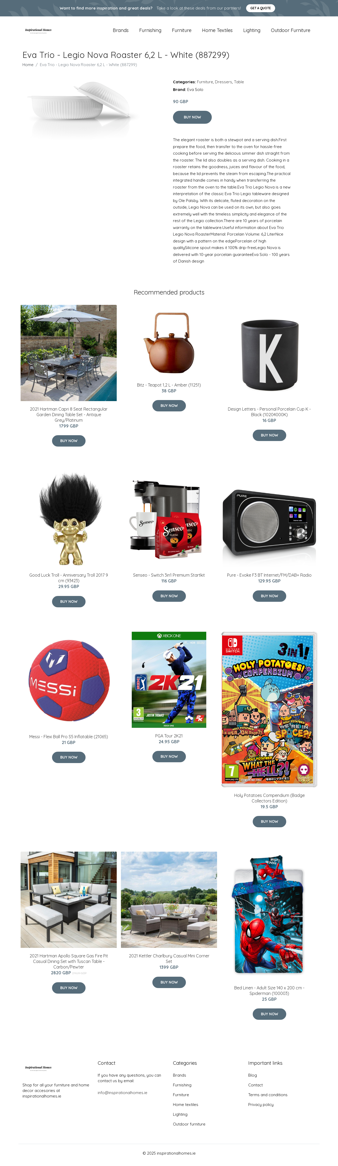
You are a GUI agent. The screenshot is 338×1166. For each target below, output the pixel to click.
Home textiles (217, 32)
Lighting (251, 32)
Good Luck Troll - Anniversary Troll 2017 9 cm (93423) (68, 581)
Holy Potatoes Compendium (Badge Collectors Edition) (269, 801)
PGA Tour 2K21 (169, 739)
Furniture (181, 32)
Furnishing (150, 32)
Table (239, 85)
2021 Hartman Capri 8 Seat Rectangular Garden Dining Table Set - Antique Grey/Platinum (68, 418)
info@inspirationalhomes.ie (122, 1096)
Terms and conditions (268, 1098)
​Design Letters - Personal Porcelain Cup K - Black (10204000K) (269, 415)
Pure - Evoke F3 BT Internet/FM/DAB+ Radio (269, 578)
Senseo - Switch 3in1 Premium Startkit (169, 578)
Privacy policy (261, 1108)
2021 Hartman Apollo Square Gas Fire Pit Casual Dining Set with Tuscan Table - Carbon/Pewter (69, 965)
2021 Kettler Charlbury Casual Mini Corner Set (169, 962)
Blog (252, 1078)
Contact (255, 1088)
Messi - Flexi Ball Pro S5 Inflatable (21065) (68, 740)
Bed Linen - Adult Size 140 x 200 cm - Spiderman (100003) (269, 994)
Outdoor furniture (290, 32)
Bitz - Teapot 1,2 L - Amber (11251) (169, 388)
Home (28, 68)
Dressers (223, 85)
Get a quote (260, 8)
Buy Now (192, 120)
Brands (121, 32)
